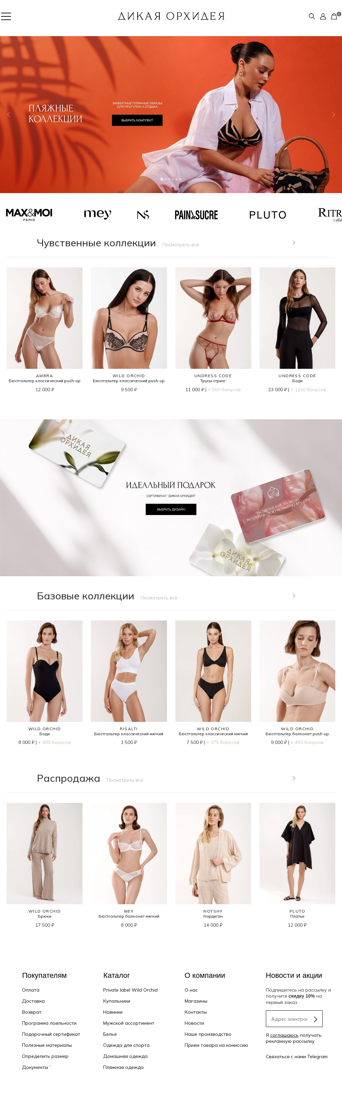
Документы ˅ (36, 1067)
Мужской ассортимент (128, 1023)
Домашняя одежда (125, 1056)
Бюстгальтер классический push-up (44, 380)
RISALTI (129, 728)
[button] (8, 114)
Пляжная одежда (123, 1067)
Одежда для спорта (126, 1045)
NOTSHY (213, 911)
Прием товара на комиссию (216, 1045)
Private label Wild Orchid (130, 990)
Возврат (31, 1012)
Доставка (33, 1001)
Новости (194, 1023)
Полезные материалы (47, 1045)
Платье (297, 916)
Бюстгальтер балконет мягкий (129, 916)
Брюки (44, 916)
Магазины (196, 1001)
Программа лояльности (49, 1023)
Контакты (196, 1012)
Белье (110, 1034)
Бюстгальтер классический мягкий (128, 733)
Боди (297, 380)
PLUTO (297, 911)
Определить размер (45, 1056)
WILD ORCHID (129, 375)
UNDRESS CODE (213, 375)
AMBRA (44, 375)
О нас (191, 990)
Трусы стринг (213, 380)
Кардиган (213, 916)
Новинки (113, 1012)
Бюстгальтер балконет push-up (297, 733)
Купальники (116, 1001)
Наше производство (208, 1034)
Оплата (30, 990)
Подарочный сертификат (51, 1034)
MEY (129, 911)
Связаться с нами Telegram (297, 1056)
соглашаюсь (284, 1035)
